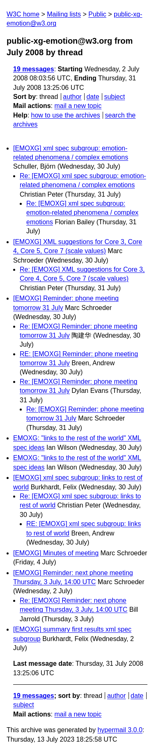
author (72, 96)
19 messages (33, 69)
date (92, 96)
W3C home (23, 14)
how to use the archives (65, 115)
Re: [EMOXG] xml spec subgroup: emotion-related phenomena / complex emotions (82, 212)
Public (97, 14)
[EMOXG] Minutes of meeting (56, 553)
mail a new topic (77, 105)
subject (114, 96)
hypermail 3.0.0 (119, 729)
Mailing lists (64, 14)
